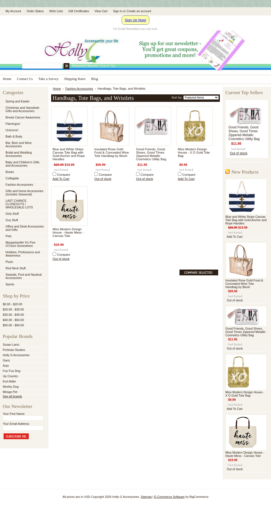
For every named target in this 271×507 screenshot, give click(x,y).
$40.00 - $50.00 (13, 320)
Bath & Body (14, 136)
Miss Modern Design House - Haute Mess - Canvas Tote (68, 232)
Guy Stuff (12, 220)
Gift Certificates (78, 11)
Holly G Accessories (16, 355)
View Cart (101, 11)
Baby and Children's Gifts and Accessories (22, 164)
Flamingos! (13, 123)
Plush (9, 261)
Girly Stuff (24, 214)
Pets (24, 236)
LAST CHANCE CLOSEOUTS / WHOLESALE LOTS (19, 204)
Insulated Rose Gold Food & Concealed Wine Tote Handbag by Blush (111, 152)
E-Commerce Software (169, 496)
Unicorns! (12, 130)
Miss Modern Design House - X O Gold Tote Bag (194, 152)
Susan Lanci (11, 344)
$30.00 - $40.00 (13, 314)
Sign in (117, 11)
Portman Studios (14, 349)
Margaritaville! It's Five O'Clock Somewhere (20, 244)
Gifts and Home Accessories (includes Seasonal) (24, 192)
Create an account (139, 11)
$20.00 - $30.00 (13, 309)
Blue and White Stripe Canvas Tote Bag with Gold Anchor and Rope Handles (69, 154)
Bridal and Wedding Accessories (19, 154)
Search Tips (108, 65)
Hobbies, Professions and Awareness (24, 253)
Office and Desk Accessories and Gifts (25, 228)
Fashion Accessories (24, 185)
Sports (24, 284)
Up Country (10, 376)
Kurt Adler (9, 381)
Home (57, 88)
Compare (63, 174)
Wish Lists (56, 11)
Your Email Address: (16, 423)
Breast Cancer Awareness (23, 117)
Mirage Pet (10, 392)
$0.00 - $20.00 (12, 304)
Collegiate (24, 178)
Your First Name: (14, 413)
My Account (13, 11)
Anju (6, 365)
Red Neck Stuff (16, 268)
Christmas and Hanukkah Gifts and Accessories (24, 109)
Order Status (35, 11)
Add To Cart (61, 178)
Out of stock (102, 178)
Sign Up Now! (135, 20)
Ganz (6, 360)
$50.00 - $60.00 (13, 325)
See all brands (12, 396)
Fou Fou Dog (11, 371)
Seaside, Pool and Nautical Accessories (24, 276)
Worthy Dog (11, 386)
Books (10, 172)
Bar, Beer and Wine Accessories (24, 144)
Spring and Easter (18, 101)
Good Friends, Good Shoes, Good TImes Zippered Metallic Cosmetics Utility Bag (151, 154)
